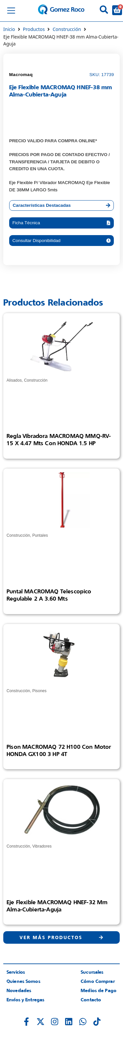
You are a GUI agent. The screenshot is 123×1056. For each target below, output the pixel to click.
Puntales (40, 535)
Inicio (9, 29)
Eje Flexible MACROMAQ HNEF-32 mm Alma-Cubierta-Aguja (57, 906)
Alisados (14, 380)
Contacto (91, 999)
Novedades (19, 990)
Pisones (39, 691)
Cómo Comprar (98, 981)
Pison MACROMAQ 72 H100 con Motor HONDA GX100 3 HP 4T (59, 750)
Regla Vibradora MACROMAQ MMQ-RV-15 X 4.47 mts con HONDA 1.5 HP (59, 439)
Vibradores (41, 846)
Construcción (66, 29)
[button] (61, 223)
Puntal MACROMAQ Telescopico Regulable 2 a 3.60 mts (49, 595)
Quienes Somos (23, 981)
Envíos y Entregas (25, 999)
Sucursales (92, 972)
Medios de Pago (98, 990)
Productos (34, 29)
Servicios (16, 972)
